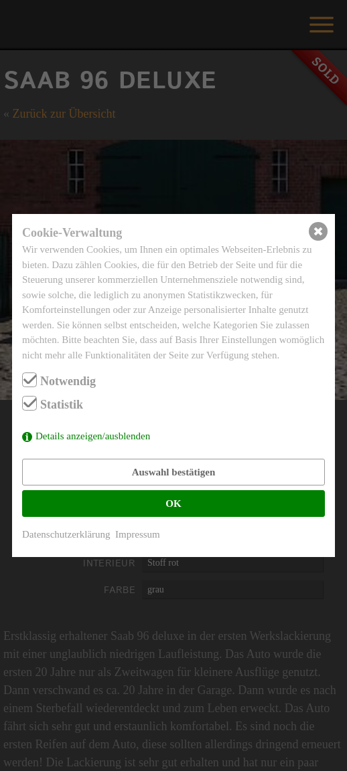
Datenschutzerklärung (66, 534)
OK (173, 503)
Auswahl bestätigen (174, 472)
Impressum (137, 534)
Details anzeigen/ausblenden (93, 436)
